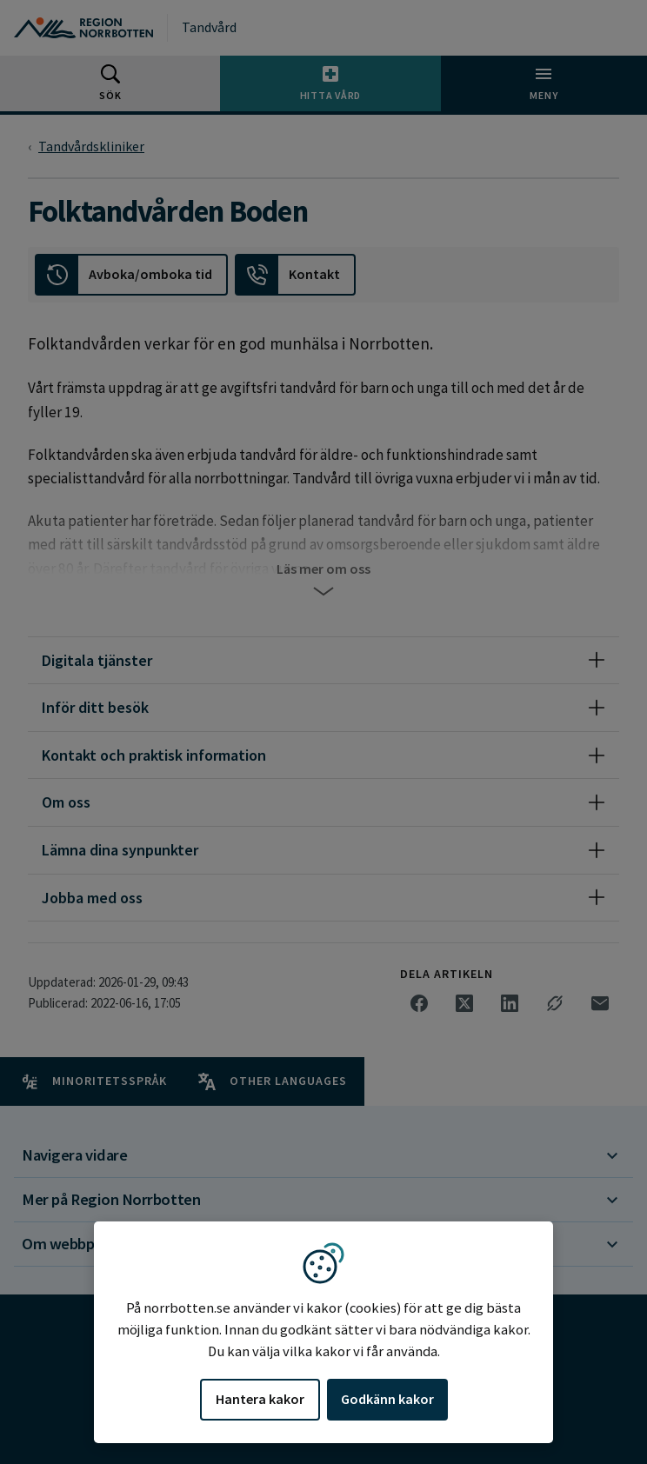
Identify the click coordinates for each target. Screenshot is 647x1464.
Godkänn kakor (387, 1398)
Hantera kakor (260, 1398)
